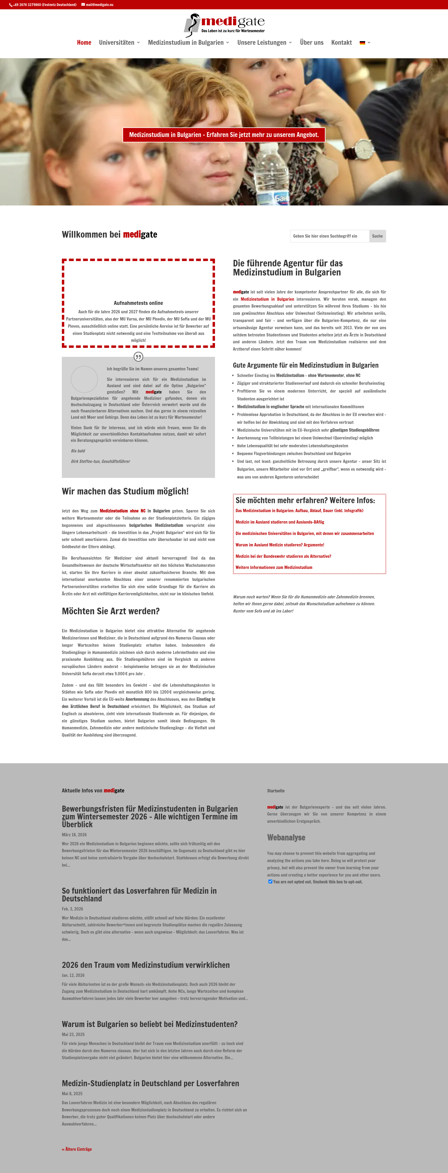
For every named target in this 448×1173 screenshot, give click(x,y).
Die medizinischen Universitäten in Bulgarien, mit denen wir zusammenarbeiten (305, 533)
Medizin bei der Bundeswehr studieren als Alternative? (283, 556)
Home (84, 43)
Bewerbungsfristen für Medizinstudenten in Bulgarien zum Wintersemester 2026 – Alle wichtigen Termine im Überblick (150, 816)
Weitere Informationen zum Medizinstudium (274, 567)
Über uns (311, 43)
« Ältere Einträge (77, 1149)
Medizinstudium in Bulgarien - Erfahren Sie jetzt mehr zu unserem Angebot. (224, 134)
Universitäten (117, 43)
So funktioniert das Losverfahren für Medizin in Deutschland (139, 894)
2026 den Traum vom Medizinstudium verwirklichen (146, 965)
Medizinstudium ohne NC (122, 511)
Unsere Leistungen (261, 43)
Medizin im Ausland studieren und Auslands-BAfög (280, 522)
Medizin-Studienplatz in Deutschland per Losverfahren (150, 1083)
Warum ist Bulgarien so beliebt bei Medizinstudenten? (150, 1024)
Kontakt (341, 43)
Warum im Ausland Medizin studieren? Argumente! (280, 545)
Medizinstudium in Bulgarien (186, 43)
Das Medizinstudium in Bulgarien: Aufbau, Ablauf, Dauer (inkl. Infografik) (299, 511)
